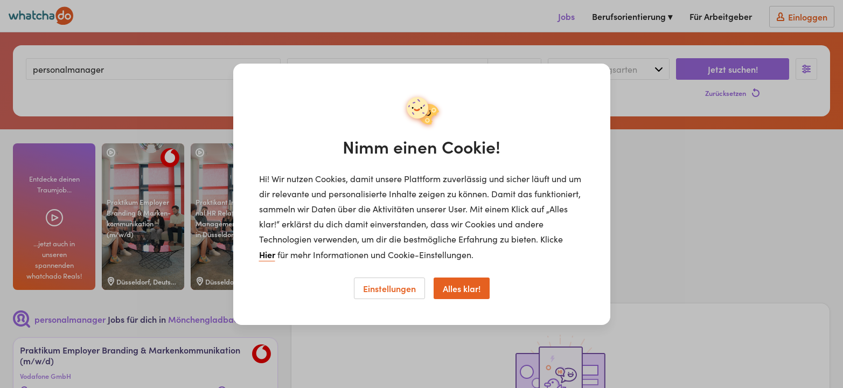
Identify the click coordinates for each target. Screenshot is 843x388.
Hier (267, 254)
